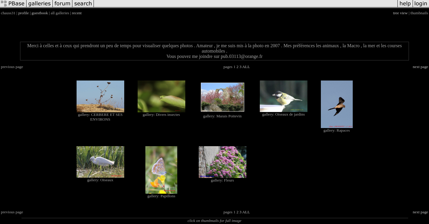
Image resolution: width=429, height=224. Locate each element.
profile (23, 13)
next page (420, 66)
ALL (246, 66)
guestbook (40, 13)
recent (77, 13)
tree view (400, 13)
